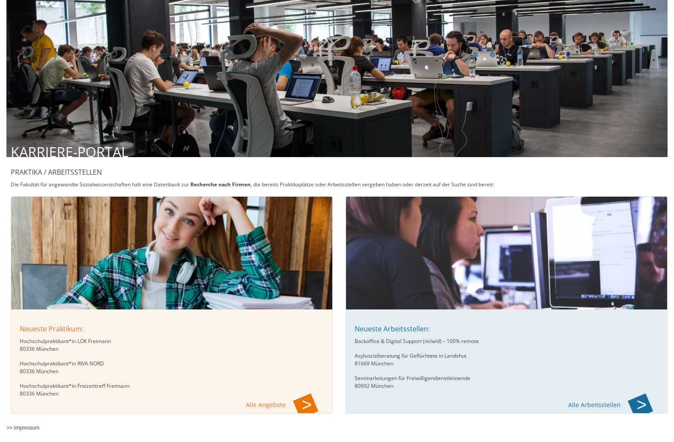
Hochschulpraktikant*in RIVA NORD (62, 363)
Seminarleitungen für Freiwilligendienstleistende (412, 378)
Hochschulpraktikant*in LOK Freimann (65, 341)
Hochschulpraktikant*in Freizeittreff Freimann (74, 385)
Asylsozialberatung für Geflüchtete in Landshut (410, 355)
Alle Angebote (266, 405)
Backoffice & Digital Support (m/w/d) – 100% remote (417, 341)
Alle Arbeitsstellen (594, 405)
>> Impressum (23, 428)
